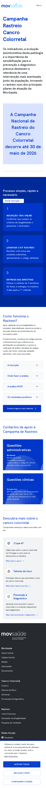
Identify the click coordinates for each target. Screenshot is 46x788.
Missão (4, 662)
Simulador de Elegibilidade (13, 718)
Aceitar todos (21, 764)
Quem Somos (7, 653)
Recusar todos (22, 773)
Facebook (8, 737)
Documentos (7, 671)
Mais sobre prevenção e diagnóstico (22, 615)
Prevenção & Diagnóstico (12, 699)
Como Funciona (8, 714)
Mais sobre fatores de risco (18, 586)
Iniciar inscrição (13, 201)
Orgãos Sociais (8, 657)
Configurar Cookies (21, 781)
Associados (6, 666)
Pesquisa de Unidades (11, 722)
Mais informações (11, 756)
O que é (4, 685)
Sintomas (5, 694)
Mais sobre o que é (15, 561)
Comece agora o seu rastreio (22, 408)
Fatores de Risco (8, 690)
